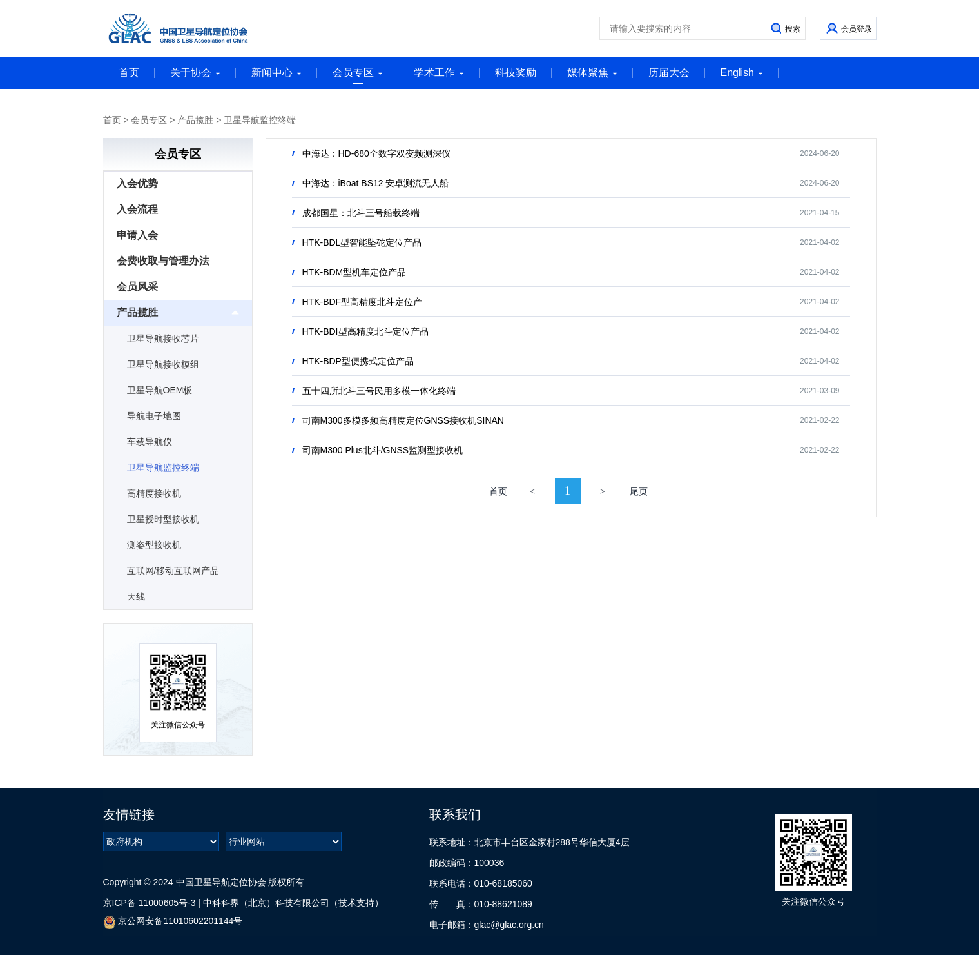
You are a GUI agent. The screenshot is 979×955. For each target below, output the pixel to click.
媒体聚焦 (592, 72)
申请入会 (137, 235)
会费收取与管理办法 (163, 260)
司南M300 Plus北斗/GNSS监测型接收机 (382, 450)
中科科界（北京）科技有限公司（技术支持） (293, 903)
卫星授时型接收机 (163, 519)
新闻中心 (276, 72)
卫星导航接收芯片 (163, 338)
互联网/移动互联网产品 (173, 571)
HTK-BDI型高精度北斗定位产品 (365, 331)
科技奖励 (515, 72)
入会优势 (137, 183)
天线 (136, 596)
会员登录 (856, 29)
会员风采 (137, 286)
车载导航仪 (149, 442)
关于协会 (195, 72)
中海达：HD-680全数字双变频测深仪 (376, 153)
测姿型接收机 (154, 545)
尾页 (639, 492)
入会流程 (137, 209)
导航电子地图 (154, 416)
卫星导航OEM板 (160, 390)
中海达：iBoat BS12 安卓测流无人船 (375, 183)
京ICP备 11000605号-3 (149, 903)
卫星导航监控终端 (260, 120)
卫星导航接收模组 (163, 364)
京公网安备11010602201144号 (173, 922)
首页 (129, 72)
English (742, 72)
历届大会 (669, 72)
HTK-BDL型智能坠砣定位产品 (362, 242)
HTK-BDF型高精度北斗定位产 (362, 302)
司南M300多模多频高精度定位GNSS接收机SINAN (403, 420)
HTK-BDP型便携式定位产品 (358, 361)
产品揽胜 (195, 120)
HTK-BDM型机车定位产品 (354, 272)
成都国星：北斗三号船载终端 (361, 213)
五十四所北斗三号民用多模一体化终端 (379, 391)
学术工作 (439, 72)
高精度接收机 (154, 493)
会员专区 (358, 75)
